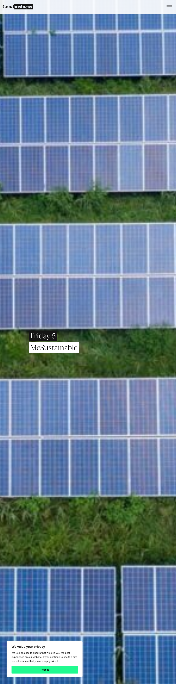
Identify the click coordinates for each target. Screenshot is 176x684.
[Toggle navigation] (168, 7)
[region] (44, 659)
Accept (45, 669)
